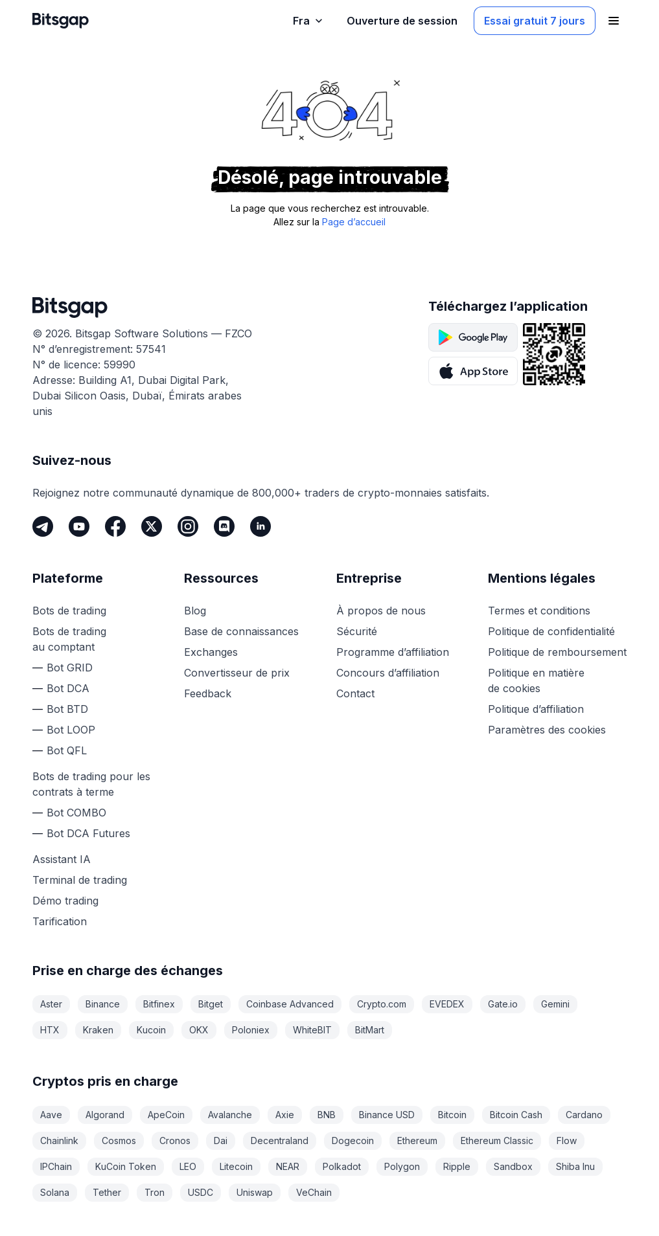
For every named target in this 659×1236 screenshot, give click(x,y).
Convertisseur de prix (237, 672)
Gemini (555, 1003)
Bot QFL (67, 750)
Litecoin (236, 1166)
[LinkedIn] (260, 526)
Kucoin (151, 1029)
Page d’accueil (354, 221)
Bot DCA (68, 688)
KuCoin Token (125, 1166)
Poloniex (251, 1029)
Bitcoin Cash (516, 1114)
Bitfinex (159, 1003)
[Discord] (224, 526)
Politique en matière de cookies (536, 680)
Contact (355, 693)
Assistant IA (61, 859)
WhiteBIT (312, 1029)
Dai (220, 1140)
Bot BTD (67, 708)
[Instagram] (188, 526)
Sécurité (356, 631)
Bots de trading (69, 610)
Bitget (210, 1003)
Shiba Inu (575, 1166)
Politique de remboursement (557, 652)
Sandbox (513, 1166)
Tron (155, 1192)
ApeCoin (166, 1114)
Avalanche (230, 1114)
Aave (51, 1114)
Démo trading (65, 900)
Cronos (175, 1140)
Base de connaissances (241, 631)
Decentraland (279, 1140)
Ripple (456, 1166)
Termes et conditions (539, 610)
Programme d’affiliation (392, 652)
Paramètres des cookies (547, 729)
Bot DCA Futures (88, 833)
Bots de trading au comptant (69, 639)
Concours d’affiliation (387, 672)
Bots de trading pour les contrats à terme (91, 784)
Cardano (584, 1114)
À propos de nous (381, 610)
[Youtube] (79, 526)
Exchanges (211, 652)
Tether (107, 1192)
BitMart (369, 1029)
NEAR (287, 1166)
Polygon (402, 1166)
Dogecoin (353, 1140)
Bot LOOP (71, 729)
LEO (187, 1166)
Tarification (59, 921)
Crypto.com (381, 1003)
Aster (51, 1003)
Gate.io (503, 1003)
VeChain (314, 1192)
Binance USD (387, 1114)
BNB (327, 1114)
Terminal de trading (79, 879)
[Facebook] (115, 526)
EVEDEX (447, 1003)
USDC (200, 1192)
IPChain (56, 1166)
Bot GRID (70, 667)
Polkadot (342, 1166)
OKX (199, 1029)
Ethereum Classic (497, 1140)
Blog (195, 610)
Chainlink (59, 1140)
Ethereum (417, 1140)
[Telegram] (42, 526)
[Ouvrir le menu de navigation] (614, 21)
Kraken (98, 1029)
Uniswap (255, 1192)
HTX (50, 1029)
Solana (54, 1192)
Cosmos (119, 1140)
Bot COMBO (76, 812)
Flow (567, 1140)
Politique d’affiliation (536, 708)
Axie (284, 1114)
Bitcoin (452, 1114)
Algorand (105, 1114)
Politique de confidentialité (551, 631)
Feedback (207, 693)
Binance (103, 1003)
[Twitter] (151, 526)
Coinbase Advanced (290, 1003)
